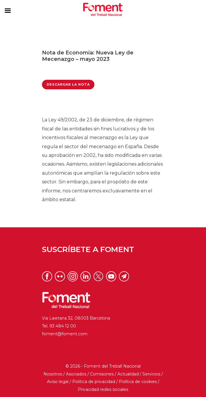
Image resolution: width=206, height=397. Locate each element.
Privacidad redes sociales (103, 389)
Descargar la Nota (68, 84)
